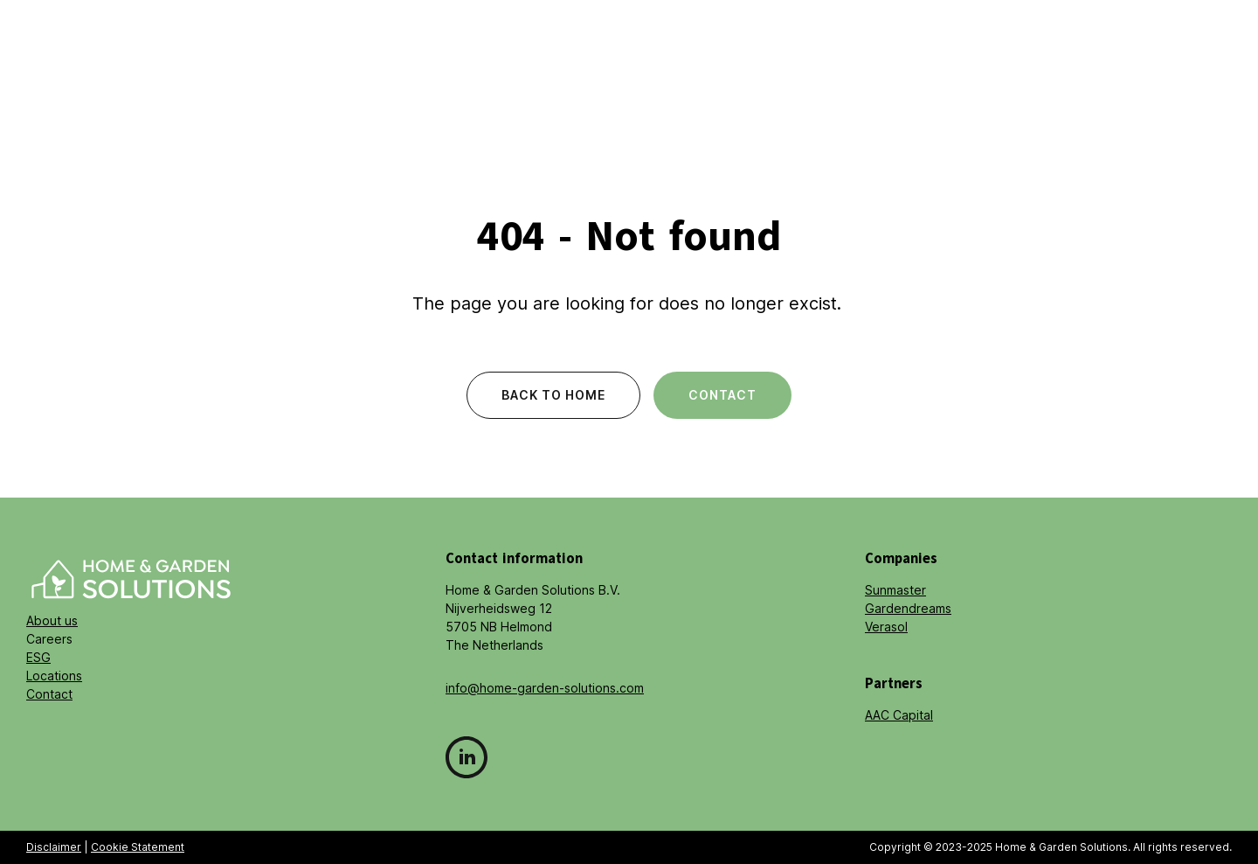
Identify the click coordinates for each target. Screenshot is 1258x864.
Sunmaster (895, 589)
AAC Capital (899, 714)
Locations (54, 675)
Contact (722, 394)
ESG (38, 657)
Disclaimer (53, 847)
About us (52, 620)
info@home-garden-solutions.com (545, 687)
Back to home (553, 394)
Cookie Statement (137, 847)
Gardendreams (908, 608)
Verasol (886, 626)
